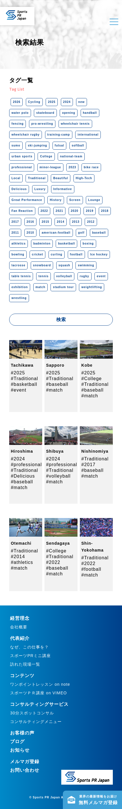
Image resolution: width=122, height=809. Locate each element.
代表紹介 (20, 638)
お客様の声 (22, 732)
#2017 (88, 464)
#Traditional (24, 378)
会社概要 (18, 627)
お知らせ (20, 750)
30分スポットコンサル (32, 713)
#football (91, 569)
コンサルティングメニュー (36, 721)
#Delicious (23, 476)
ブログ (17, 741)
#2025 (18, 372)
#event (18, 390)
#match (54, 390)
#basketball (24, 384)
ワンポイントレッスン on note (40, 684)
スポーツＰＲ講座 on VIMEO (38, 693)
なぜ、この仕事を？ (29, 647)
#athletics (22, 562)
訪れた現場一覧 (25, 664)
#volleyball (58, 476)
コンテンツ (22, 675)
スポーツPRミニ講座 (30, 655)
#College (91, 378)
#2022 (53, 562)
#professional (26, 464)
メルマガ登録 (24, 761)
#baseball (57, 384)
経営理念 (20, 618)
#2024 (18, 458)
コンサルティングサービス (39, 704)
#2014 (18, 556)
